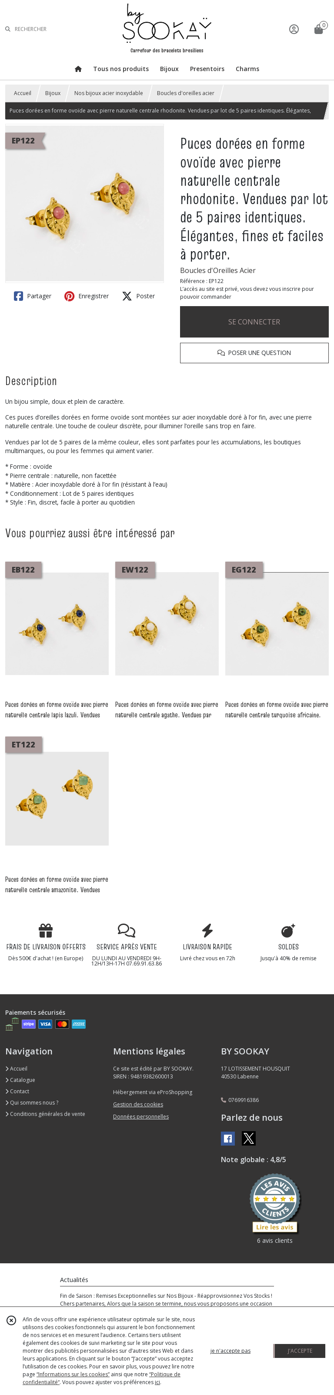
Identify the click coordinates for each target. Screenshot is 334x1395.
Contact (17, 1091)
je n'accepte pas (230, 1350)
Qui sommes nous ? (31, 1102)
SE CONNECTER (254, 322)
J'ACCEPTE (300, 1350)
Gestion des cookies (138, 1104)
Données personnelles (141, 1116)
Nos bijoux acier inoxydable (108, 93)
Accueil (22, 93)
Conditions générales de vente (45, 1114)
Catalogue (20, 1080)
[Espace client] (294, 29)
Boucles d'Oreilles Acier (218, 270)
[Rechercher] (7, 29)
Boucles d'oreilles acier (185, 93)
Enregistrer (86, 296)
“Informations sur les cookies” (73, 1374)
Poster (138, 296)
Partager (32, 296)
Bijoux (52, 93)
